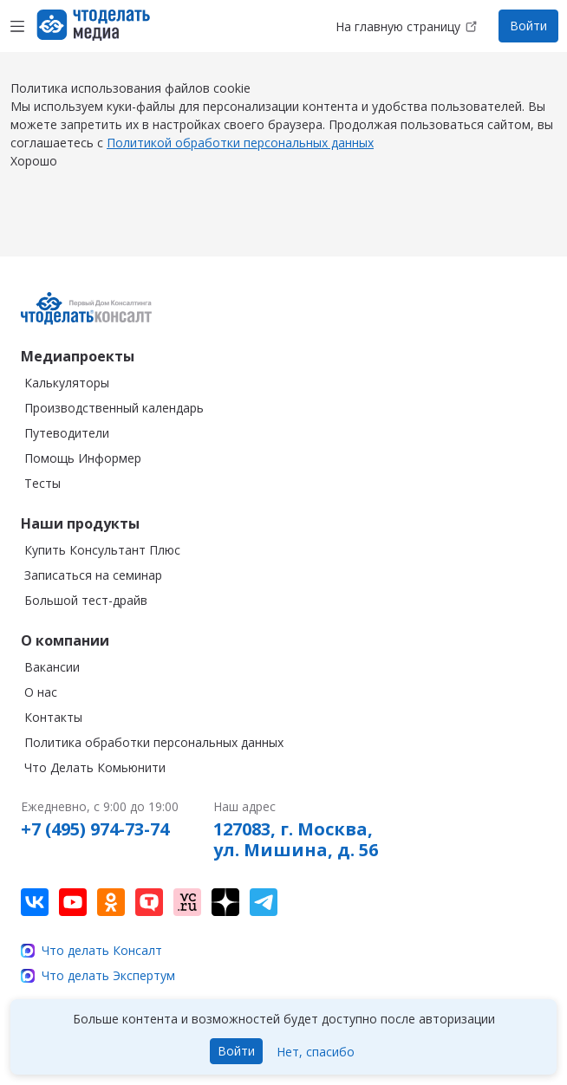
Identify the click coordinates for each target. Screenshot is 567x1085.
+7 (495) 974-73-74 (95, 829)
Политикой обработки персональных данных (240, 160)
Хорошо (33, 178)
